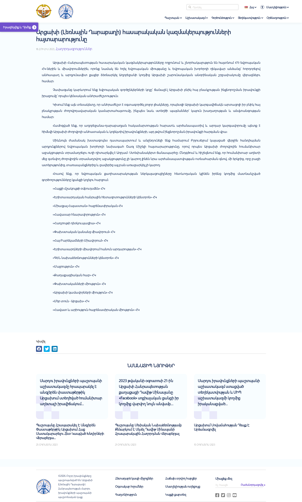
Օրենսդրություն (276, 18)
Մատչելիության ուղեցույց (182, 486)
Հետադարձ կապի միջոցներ (134, 478)
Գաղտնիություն (126, 494)
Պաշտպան (171, 18)
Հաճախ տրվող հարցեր (181, 478)
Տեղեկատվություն (249, 18)
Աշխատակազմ (195, 18)
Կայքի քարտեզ (175, 494)
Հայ (249, 7)
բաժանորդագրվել (252, 485)
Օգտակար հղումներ (129, 486)
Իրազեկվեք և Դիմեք (17, 27)
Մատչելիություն (276, 7)
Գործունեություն (221, 18)
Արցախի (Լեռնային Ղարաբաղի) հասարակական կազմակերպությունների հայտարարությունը (133, 35)
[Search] (212, 7)
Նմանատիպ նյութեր (151, 365)
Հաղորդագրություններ (74, 48)
